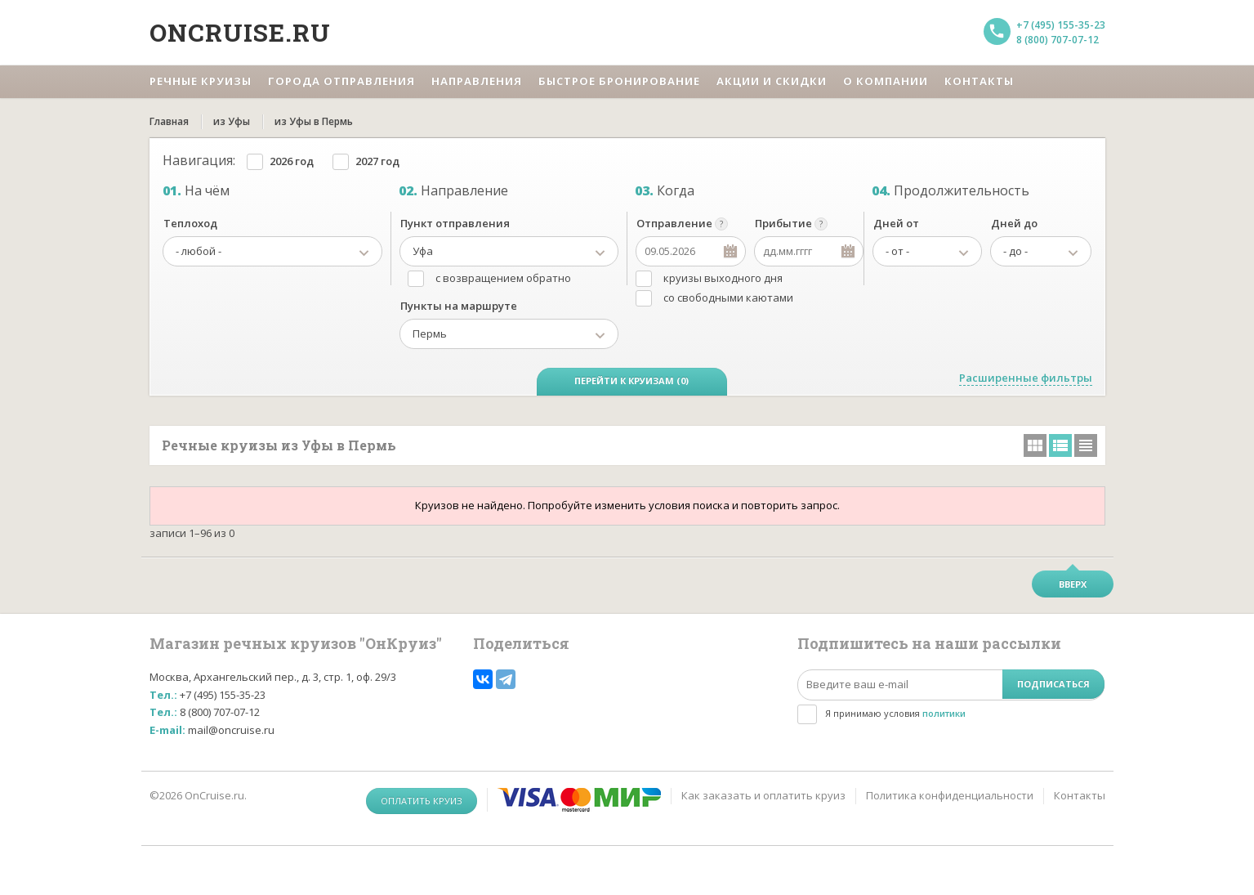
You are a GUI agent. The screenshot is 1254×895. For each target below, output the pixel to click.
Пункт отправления (455, 223)
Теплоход (190, 223)
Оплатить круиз (421, 800)
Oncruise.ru (240, 32)
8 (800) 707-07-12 (1057, 40)
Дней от (896, 223)
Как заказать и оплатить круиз (763, 795)
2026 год (292, 161)
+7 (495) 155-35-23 (1060, 25)
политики (944, 713)
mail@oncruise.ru (231, 730)
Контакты (1079, 795)
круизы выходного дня (723, 278)
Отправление (674, 223)
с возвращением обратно (503, 278)
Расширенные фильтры (1025, 377)
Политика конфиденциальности (949, 795)
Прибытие (783, 223)
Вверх (1073, 584)
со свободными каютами (728, 297)
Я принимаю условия (895, 713)
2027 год (377, 161)
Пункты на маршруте (458, 305)
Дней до (1014, 223)
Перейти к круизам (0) (631, 380)
